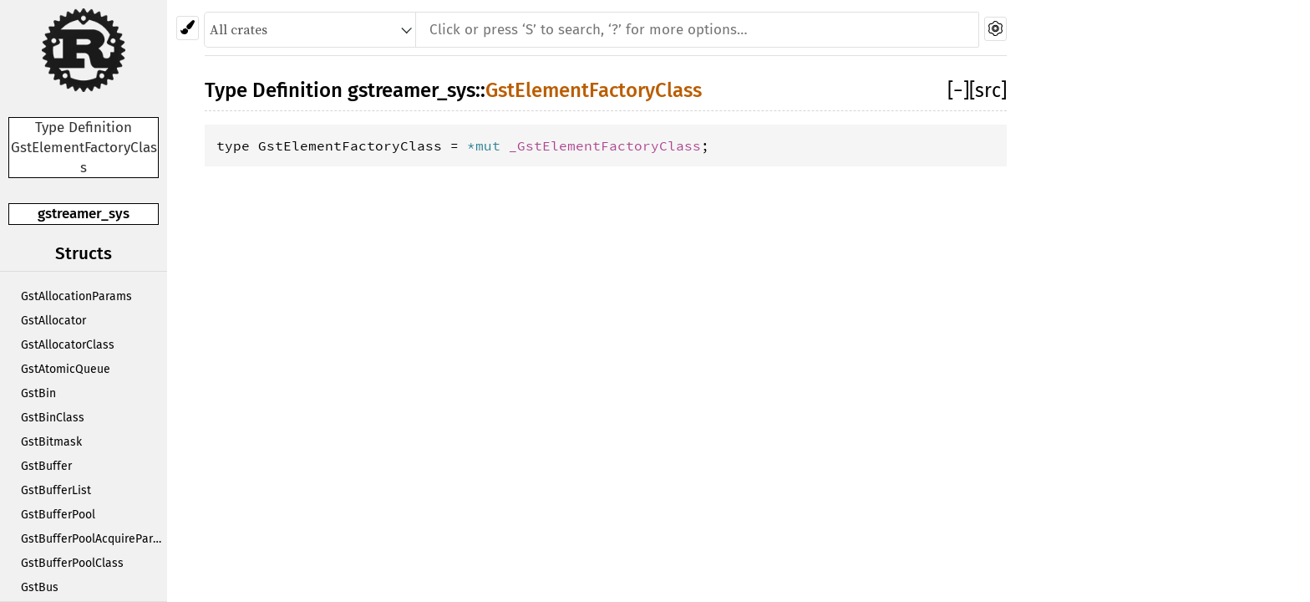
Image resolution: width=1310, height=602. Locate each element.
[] (958, 90)
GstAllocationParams (76, 296)
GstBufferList (56, 490)
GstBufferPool (58, 515)
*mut (488, 145)
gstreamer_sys (83, 213)
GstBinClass (52, 418)
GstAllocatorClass (67, 345)
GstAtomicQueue (65, 369)
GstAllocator (53, 321)
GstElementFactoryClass (593, 90)
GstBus (39, 587)
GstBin (38, 393)
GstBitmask (51, 442)
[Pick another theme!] (187, 28)
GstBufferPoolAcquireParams (94, 539)
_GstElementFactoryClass (605, 145)
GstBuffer (46, 466)
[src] (988, 90)
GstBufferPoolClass (72, 563)
